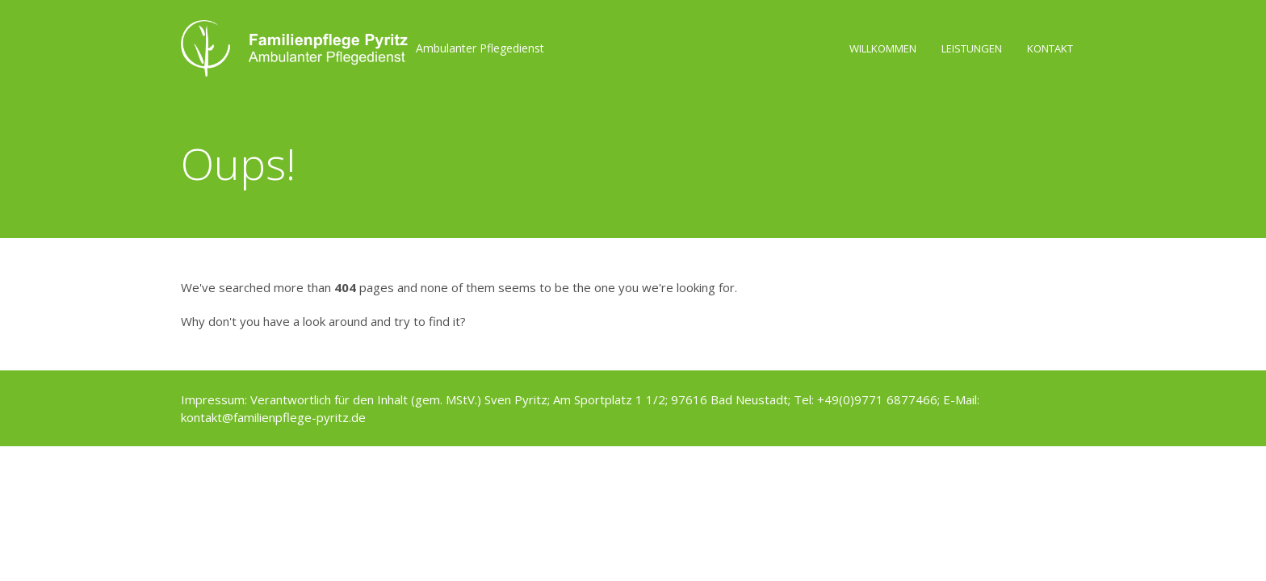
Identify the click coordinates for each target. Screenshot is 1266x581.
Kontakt (1050, 48)
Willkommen (882, 48)
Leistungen (971, 48)
